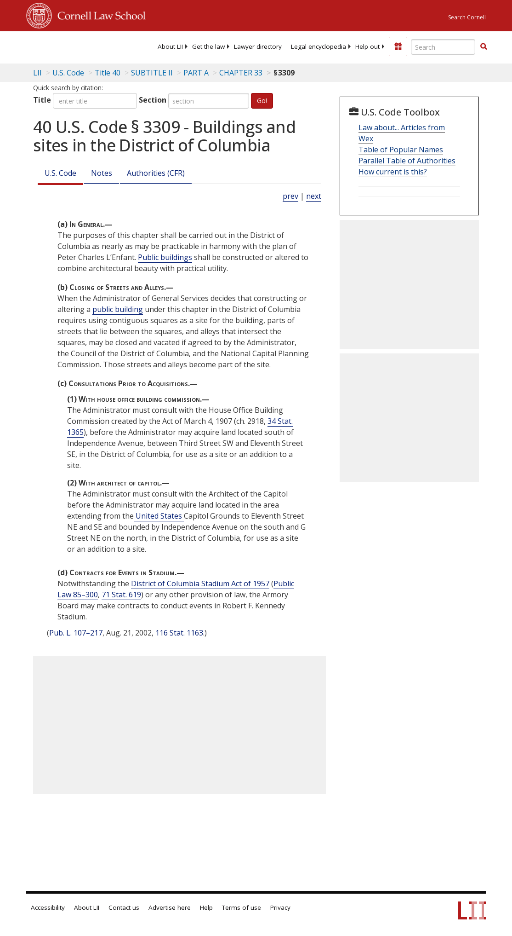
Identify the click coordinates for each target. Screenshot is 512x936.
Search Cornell (467, 17)
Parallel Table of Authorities (406, 161)
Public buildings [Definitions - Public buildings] (165, 257)
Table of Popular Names (400, 149)
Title (42, 100)
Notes (101, 173)
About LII (170, 46)
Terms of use (241, 907)
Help (206, 907)
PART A (196, 73)
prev (290, 196)
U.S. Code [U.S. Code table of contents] (68, 73)
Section (152, 100)
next (313, 196)
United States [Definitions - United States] (159, 516)
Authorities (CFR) (156, 173)
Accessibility (48, 907)
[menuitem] (170, 46)
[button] (483, 46)
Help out (367, 46)
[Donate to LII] (398, 46)
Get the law (208, 46)
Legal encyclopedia (318, 46)
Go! (262, 100)
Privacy (280, 907)
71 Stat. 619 (121, 594)
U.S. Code (60, 173)
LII (37, 73)
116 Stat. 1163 (179, 633)
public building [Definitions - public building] (117, 309)
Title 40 (107, 73)
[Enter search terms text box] (443, 47)
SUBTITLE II (152, 73)
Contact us (123, 907)
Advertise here (169, 907)
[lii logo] (62, 46)
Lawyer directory (258, 46)
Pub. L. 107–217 (75, 633)
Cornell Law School (99, 14)
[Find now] (483, 47)
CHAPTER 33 (240, 73)
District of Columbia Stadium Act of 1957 (200, 583)
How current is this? (392, 172)
